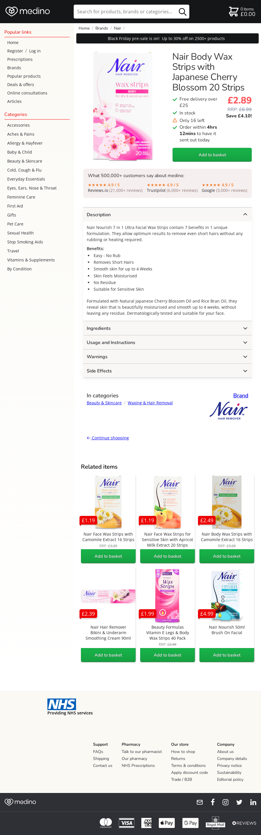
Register (15, 51)
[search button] (182, 12)
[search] (131, 12)
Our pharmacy (134, 758)
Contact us (102, 765)
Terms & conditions (188, 765)
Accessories (18, 125)
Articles (14, 101)
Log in (35, 51)
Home (12, 42)
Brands (14, 67)
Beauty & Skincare (24, 161)
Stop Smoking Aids (25, 242)
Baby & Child (19, 152)
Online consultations (27, 93)
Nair (117, 28)
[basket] (241, 11)
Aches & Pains (20, 134)
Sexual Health (20, 233)
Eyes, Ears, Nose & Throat (32, 188)
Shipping (101, 758)
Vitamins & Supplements (31, 260)
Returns (178, 758)
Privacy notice (229, 765)
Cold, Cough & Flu (24, 170)
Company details (232, 758)
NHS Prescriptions (138, 765)
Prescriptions (20, 59)
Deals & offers (20, 84)
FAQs (98, 751)
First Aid (15, 206)
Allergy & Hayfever (25, 143)
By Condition (19, 269)
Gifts (11, 215)
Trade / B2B (181, 779)
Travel (13, 251)
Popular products (24, 76)
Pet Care (15, 224)
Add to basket (212, 155)
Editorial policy (230, 779)
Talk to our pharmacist (142, 751)
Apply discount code (189, 772)
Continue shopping (108, 438)
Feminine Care (21, 197)
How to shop (183, 751)
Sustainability (229, 772)
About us (225, 751)
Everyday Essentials (26, 179)
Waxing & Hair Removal (150, 402)
